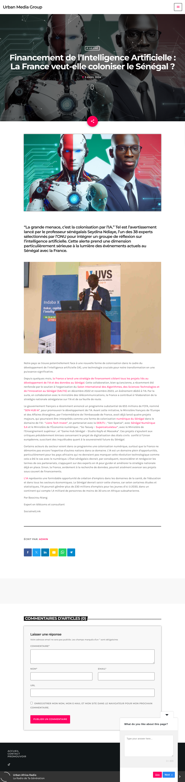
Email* (102, 669)
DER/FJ (100, 422)
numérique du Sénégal (130, 418)
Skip (157, 774)
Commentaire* (40, 646)
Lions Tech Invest (56, 422)
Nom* (33, 669)
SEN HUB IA (32, 410)
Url (32, 685)
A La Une (92, 48)
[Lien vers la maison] (22, 7)
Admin (43, 539)
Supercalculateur (106, 427)
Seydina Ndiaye (101, 232)
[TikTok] (9, 764)
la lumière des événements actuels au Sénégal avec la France (85, 248)
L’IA (26, 478)
